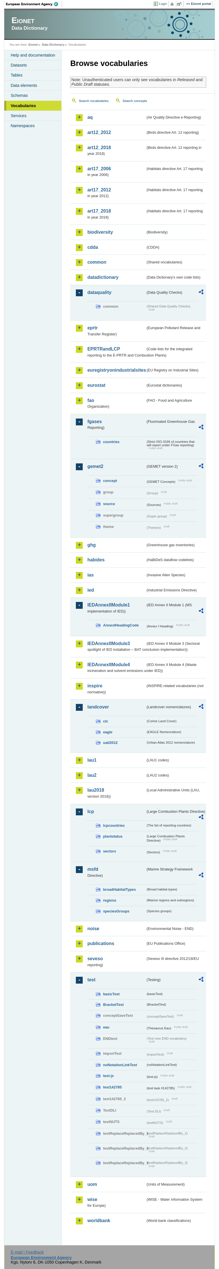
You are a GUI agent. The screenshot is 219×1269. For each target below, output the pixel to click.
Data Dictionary (53, 44)
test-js (108, 1076)
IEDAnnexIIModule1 (108, 605)
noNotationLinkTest (120, 1065)
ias (90, 575)
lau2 (91, 775)
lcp (90, 811)
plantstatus (112, 836)
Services (18, 115)
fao (90, 400)
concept (110, 481)
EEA (34, 4)
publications (100, 943)
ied (90, 590)
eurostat (96, 385)
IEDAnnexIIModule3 (108, 643)
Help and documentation (33, 55)
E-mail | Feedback (27, 1252)
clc (105, 721)
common (96, 262)
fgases (94, 421)
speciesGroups (116, 911)
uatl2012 (110, 742)
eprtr (92, 327)
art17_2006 (99, 168)
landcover (98, 706)
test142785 (112, 1087)
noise (93, 928)
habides (95, 559)
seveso (95, 958)
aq (90, 117)
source (109, 504)
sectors (109, 851)
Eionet (33, 44)
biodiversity (100, 232)
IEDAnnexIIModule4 (108, 664)
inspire (94, 685)
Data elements (24, 85)
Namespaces (23, 125)
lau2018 (95, 790)
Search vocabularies (93, 101)
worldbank (98, 1220)
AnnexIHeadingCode (121, 625)
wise (92, 1199)
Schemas (19, 95)
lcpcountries (114, 825)
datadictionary (102, 277)
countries (111, 442)
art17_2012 (99, 189)
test (91, 979)
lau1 (91, 760)
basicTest (111, 994)
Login (163, 3)
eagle (107, 732)
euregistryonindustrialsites (116, 370)
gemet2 (95, 466)
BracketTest (113, 1004)
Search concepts (135, 101)
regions (109, 900)
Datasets (19, 65)
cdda (92, 247)
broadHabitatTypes (119, 889)
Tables (17, 75)
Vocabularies (23, 105)
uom (92, 1184)
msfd (92, 869)
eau (106, 1027)
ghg (91, 545)
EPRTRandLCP (103, 349)
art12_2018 (99, 147)
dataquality (99, 292)
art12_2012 (99, 132)
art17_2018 (99, 211)
